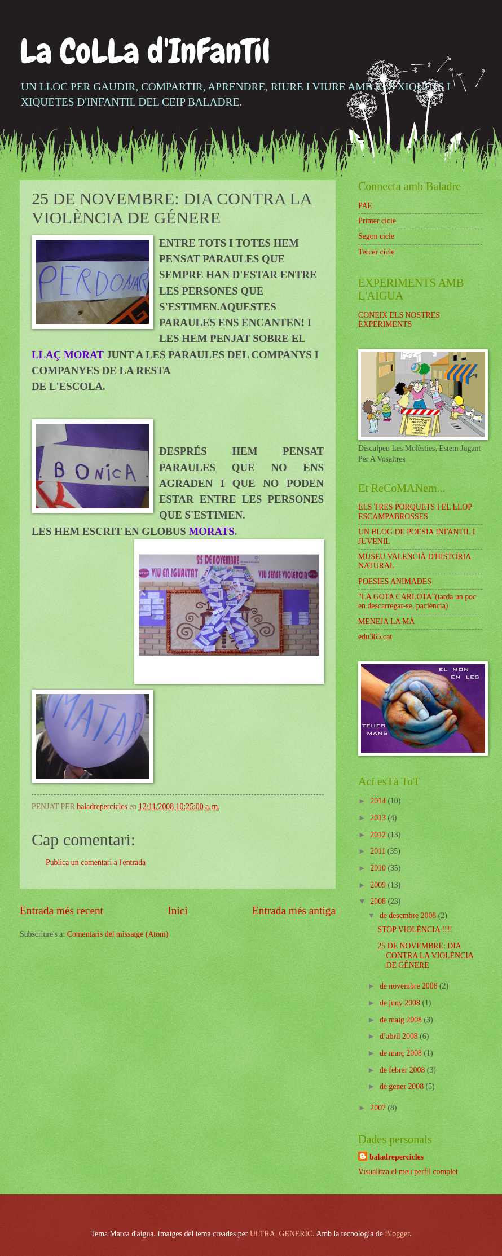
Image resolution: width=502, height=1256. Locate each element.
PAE (365, 205)
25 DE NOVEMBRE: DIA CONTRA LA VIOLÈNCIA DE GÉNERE (425, 955)
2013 (378, 818)
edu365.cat (375, 637)
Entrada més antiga (294, 910)
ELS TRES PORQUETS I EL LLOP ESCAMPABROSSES (415, 512)
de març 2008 (402, 1053)
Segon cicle (376, 236)
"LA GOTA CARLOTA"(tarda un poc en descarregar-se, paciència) (417, 601)
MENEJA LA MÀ (386, 621)
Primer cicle (377, 221)
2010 (378, 868)
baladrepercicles (396, 1157)
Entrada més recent (61, 910)
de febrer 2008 (403, 1070)
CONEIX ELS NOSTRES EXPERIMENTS (399, 320)
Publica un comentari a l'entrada (96, 862)
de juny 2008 (401, 1003)
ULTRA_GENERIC (281, 1233)
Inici (177, 910)
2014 (378, 801)
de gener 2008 (403, 1086)
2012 (378, 835)
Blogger (397, 1233)
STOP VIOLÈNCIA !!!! (414, 929)
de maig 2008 (402, 1020)
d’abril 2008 (400, 1036)
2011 (378, 851)
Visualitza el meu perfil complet (408, 1171)
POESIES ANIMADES (394, 581)
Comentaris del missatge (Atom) (118, 934)
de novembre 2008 (409, 986)
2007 (378, 1108)
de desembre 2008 (409, 915)
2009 (378, 885)
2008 (378, 901)
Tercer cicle (376, 252)
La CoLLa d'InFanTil (145, 51)
